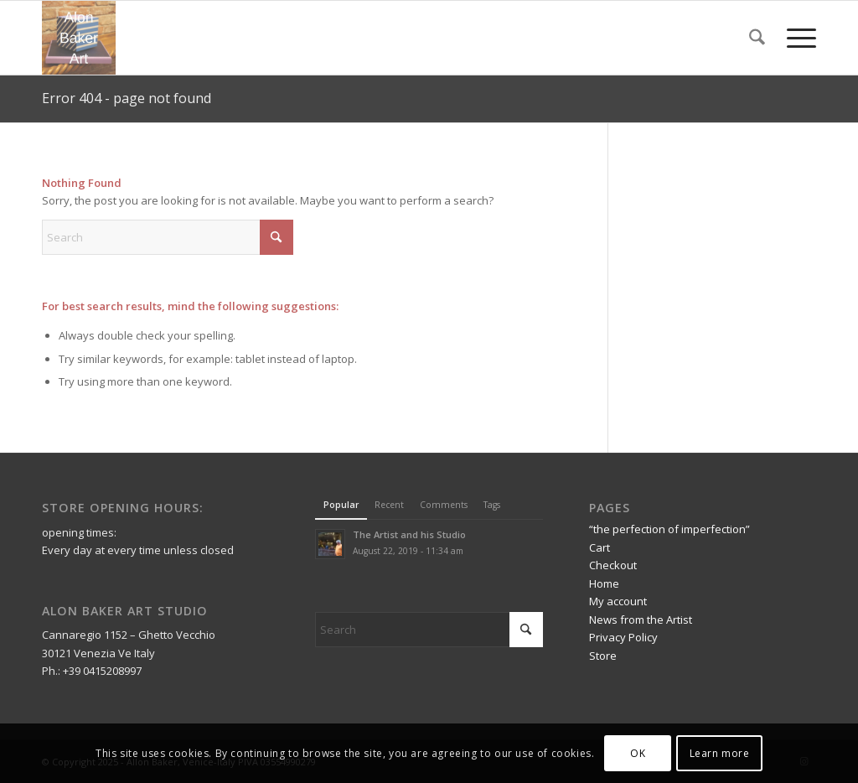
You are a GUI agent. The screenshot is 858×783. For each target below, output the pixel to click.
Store (603, 655)
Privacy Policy (623, 637)
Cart (599, 547)
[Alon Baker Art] (79, 38)
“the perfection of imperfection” (669, 529)
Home (604, 583)
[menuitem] (757, 38)
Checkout (613, 565)
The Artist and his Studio (409, 534)
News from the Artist (640, 619)
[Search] (757, 38)
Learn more (720, 753)
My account (618, 601)
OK (637, 753)
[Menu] (796, 38)
